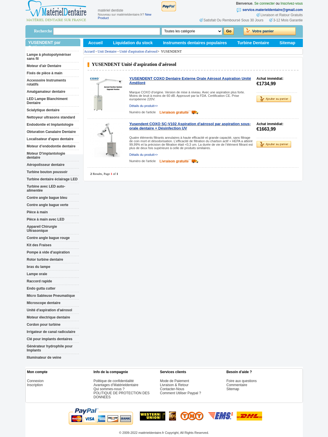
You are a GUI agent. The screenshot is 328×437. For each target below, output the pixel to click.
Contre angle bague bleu (47, 198)
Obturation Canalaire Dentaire (51, 132)
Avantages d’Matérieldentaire (116, 385)
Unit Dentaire (107, 51)
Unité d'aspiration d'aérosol (49, 310)
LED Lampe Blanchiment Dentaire (47, 101)
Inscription (35, 385)
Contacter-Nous (172, 389)
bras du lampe (38, 267)
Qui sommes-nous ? (109, 389)
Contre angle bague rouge (48, 238)
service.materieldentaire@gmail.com (272, 10)
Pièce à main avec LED (45, 219)
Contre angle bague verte (47, 205)
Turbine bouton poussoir (47, 172)
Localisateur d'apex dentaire (50, 139)
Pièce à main (37, 212)
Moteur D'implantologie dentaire (46, 155)
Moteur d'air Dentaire (44, 66)
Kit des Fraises (39, 245)
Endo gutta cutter (41, 288)
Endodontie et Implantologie (50, 125)
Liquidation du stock (133, 42)
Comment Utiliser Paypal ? (180, 393)
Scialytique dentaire (43, 110)
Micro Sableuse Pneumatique (51, 296)
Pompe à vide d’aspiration (48, 252)
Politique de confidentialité (114, 381)
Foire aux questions (242, 381)
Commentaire (237, 385)
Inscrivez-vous (292, 3)
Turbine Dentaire (253, 42)
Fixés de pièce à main (44, 73)
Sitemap (287, 42)
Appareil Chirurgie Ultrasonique (42, 229)
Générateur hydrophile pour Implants (50, 348)
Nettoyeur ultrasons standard (51, 117)
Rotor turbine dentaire (45, 260)
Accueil (95, 42)
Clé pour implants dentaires (50, 339)
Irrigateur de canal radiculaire (51, 332)
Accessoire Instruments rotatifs (46, 82)
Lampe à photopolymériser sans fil (49, 57)
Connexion (35, 381)
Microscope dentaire (44, 303)
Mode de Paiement (174, 381)
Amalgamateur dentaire (46, 92)
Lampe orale (37, 274)
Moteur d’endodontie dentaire (51, 146)
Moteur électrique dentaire (48, 317)
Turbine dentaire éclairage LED (52, 179)
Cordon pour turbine (44, 325)
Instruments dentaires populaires (195, 42)
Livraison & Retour (174, 385)
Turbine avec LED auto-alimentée (46, 188)
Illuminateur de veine (44, 357)
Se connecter (264, 3)
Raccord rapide (39, 281)
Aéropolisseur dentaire (46, 165)
